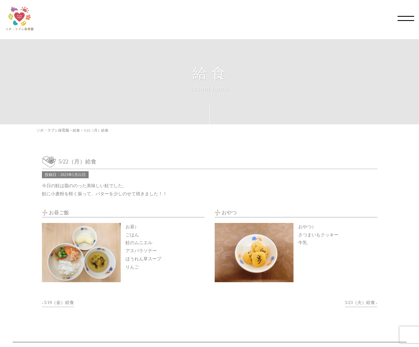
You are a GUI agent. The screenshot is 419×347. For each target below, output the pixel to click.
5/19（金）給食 (59, 302)
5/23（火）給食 (360, 302)
